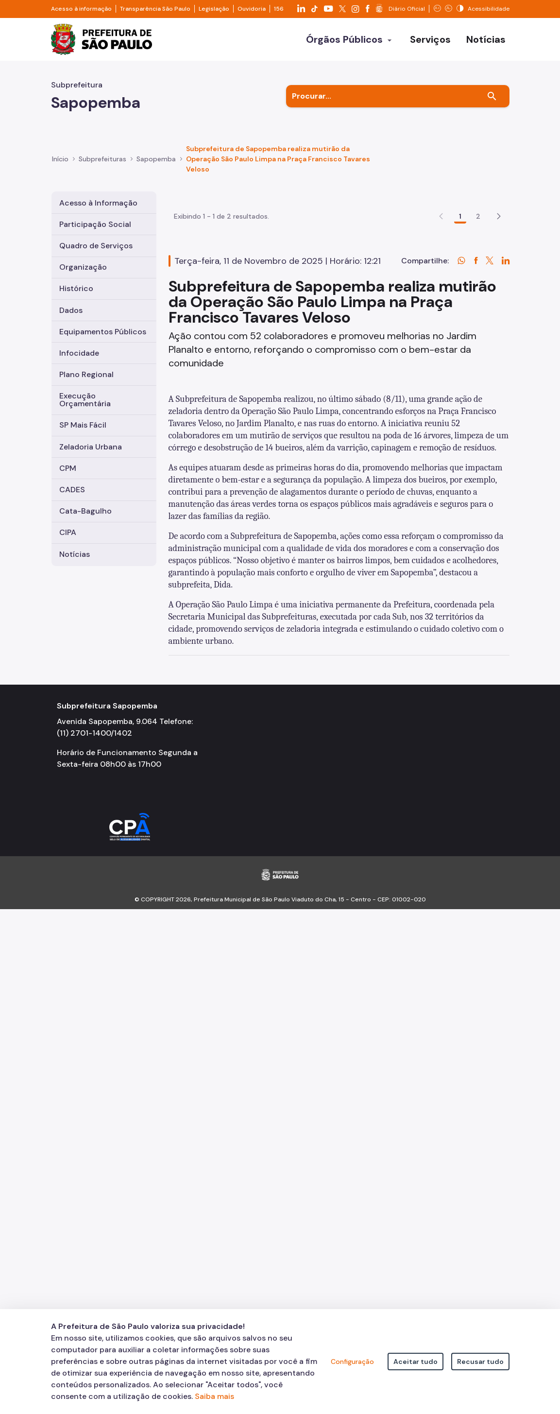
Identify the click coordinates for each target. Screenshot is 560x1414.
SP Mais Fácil (82, 425)
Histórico (76, 288)
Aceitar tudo (415, 1361)
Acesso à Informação (98, 203)
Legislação (214, 9)
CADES (72, 489)
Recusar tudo (480, 1361)
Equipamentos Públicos (102, 332)
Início (60, 159)
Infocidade (79, 353)
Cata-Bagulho (85, 511)
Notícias (74, 554)
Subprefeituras (102, 159)
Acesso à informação (81, 9)
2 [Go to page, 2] (478, 260)
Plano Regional (86, 374)
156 (279, 9)
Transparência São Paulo (155, 9)
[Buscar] (492, 96)
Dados (71, 310)
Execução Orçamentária (85, 400)
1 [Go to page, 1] (460, 260)
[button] (499, 260)
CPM (67, 468)
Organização (83, 267)
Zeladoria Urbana (90, 447)
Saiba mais (214, 1396)
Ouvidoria (252, 9)
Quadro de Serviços (96, 246)
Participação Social (95, 224)
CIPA (67, 532)
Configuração (352, 1361)
